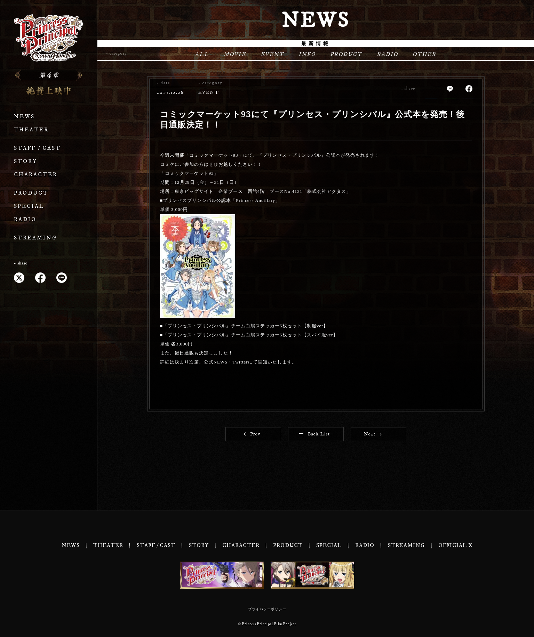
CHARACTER (35, 174)
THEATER (31, 130)
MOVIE (235, 54)
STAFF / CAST (37, 148)
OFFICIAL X (455, 545)
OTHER (424, 54)
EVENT (272, 54)
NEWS (24, 116)
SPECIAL (29, 206)
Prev (252, 434)
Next (373, 434)
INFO (307, 54)
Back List (314, 434)
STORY (25, 161)
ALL (202, 54)
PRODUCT (31, 193)
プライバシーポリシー (267, 609)
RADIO (25, 219)
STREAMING (35, 238)
